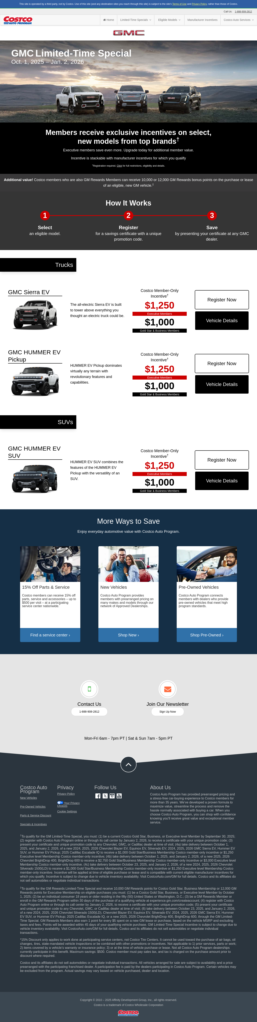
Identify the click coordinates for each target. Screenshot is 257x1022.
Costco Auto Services (239, 19)
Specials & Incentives (33, 824)
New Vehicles (28, 797)
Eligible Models (169, 19)
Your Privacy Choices (68, 804)
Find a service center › (50, 635)
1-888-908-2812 (243, 11)
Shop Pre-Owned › (206, 635)
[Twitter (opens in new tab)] (105, 797)
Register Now (221, 299)
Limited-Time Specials (135, 19)
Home (108, 19)
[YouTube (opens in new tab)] (119, 797)
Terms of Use (179, 4)
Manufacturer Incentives (202, 19)
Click (119, 165)
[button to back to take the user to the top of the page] (128, 764)
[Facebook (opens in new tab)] (98, 797)
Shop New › (128, 635)
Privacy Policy (199, 4)
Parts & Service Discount (35, 815)
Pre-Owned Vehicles (33, 806)
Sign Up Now (167, 711)
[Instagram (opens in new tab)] (112, 797)
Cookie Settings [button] (67, 811)
